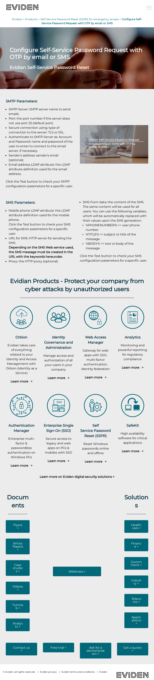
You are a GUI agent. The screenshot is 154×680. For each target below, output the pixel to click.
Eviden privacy (48, 671)
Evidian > (18, 19)
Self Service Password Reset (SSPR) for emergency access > (81, 19)
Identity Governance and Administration (58, 342)
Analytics (133, 337)
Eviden (103, 671)
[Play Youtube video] (114, 144)
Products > (32, 19)
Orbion (21, 337)
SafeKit (132, 425)
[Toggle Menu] (149, 7)
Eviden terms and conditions (78, 671)
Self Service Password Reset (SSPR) (95, 430)
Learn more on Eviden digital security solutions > (77, 477)
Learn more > (21, 381)
